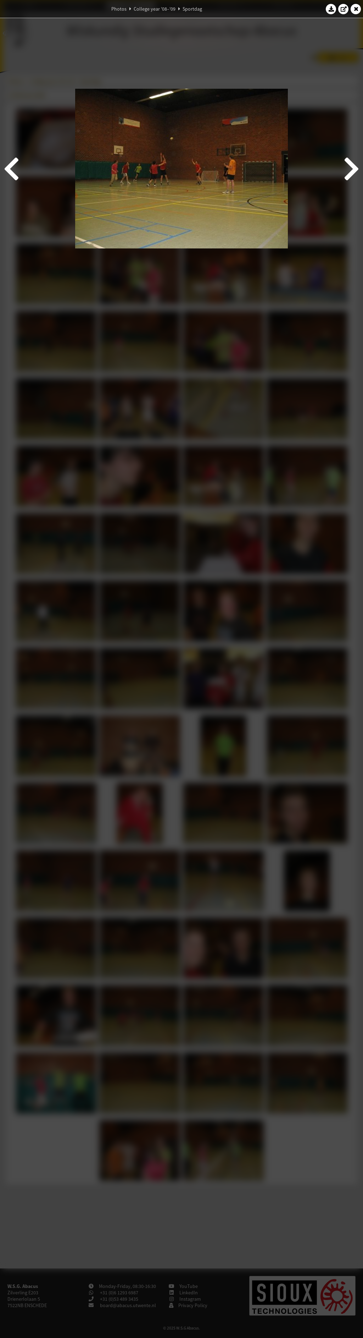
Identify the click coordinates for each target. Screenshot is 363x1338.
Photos (119, 9)
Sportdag (192, 9)
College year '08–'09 (154, 9)
